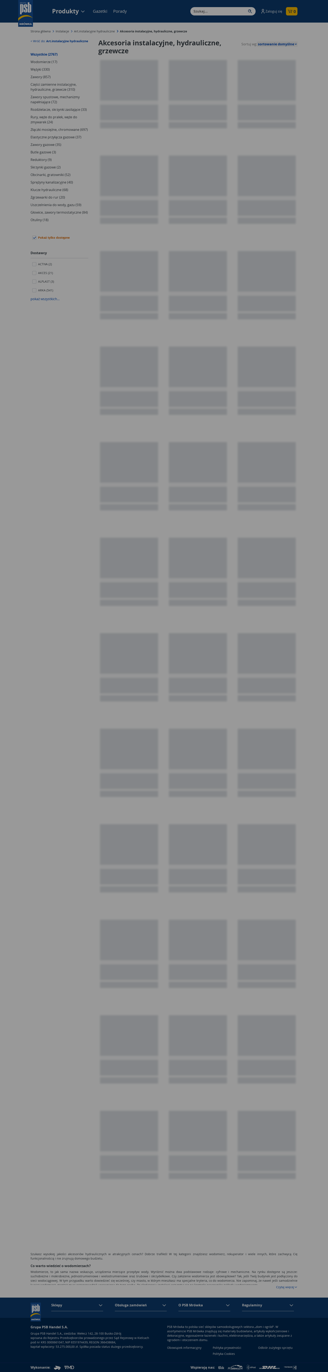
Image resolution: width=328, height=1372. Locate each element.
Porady (120, 11)
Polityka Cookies (224, 1354)
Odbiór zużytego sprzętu (275, 1348)
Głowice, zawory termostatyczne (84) (59, 212)
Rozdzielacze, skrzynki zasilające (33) (59, 109)
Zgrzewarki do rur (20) (48, 197)
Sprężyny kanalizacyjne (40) (52, 182)
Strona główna (41, 31)
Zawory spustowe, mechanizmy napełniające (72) (55, 99)
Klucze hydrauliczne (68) (49, 189)
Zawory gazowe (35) (46, 144)
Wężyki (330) (40, 69)
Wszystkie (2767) (44, 54)
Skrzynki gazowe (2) (46, 167)
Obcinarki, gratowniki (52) (50, 174)
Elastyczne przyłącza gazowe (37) (56, 137)
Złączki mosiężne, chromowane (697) (59, 129)
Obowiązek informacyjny (184, 1348)
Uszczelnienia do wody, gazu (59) (56, 205)
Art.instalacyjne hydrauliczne (94, 31)
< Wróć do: (59, 41)
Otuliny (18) (40, 220)
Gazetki (100, 11)
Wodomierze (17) (44, 62)
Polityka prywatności (227, 1348)
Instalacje (62, 31)
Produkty (68, 11)
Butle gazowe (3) (43, 152)
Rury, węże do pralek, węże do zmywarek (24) (54, 119)
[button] (271, 11)
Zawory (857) (41, 77)
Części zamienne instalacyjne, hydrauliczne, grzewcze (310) (54, 87)
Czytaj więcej (286, 1287)
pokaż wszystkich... (45, 299)
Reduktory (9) (41, 159)
